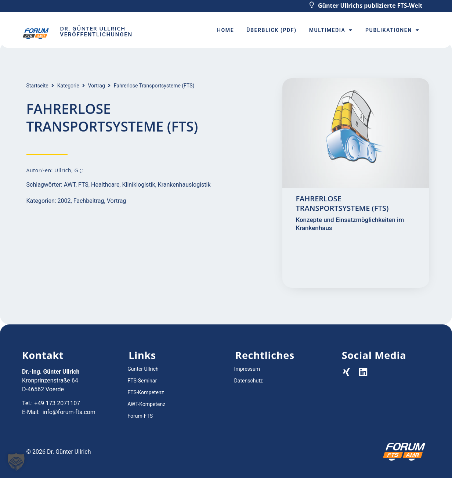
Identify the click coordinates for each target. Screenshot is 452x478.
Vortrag (96, 86)
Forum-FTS (140, 416)
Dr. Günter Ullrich (92, 28)
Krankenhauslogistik (184, 184)
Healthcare (105, 184)
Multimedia (331, 30)
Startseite (37, 86)
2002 (64, 200)
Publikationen (392, 30)
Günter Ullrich (142, 369)
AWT (70, 184)
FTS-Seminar (142, 381)
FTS (83, 184)
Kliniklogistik (138, 184)
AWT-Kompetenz (146, 404)
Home (225, 30)
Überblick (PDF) (271, 30)
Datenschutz (248, 381)
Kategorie (68, 86)
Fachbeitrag (88, 200)
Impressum (247, 369)
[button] (16, 462)
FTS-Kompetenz (145, 392)
